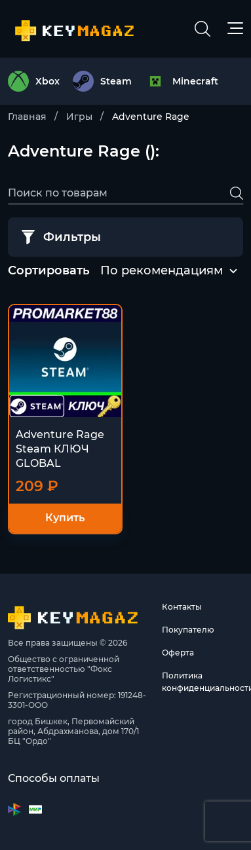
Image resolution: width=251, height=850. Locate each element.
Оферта (178, 652)
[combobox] (161, 271)
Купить (65, 517)
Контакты (182, 607)
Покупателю (188, 630)
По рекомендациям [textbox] (161, 270)
